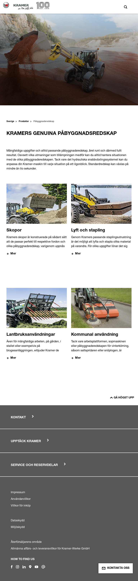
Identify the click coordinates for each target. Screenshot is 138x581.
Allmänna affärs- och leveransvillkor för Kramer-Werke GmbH (50, 548)
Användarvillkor (21, 499)
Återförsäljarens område (26, 542)
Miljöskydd (18, 527)
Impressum (18, 492)
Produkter (24, 121)
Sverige (10, 121)
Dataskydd (17, 520)
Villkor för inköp (21, 505)
